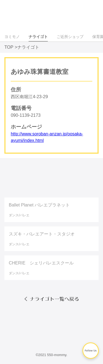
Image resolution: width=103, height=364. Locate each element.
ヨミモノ (12, 36)
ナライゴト (38, 36)
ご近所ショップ (70, 36)
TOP (8, 47)
